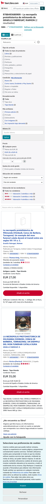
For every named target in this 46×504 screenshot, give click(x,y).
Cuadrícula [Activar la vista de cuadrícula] (16, 35)
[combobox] (26, 8)
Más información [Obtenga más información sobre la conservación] (16, 78)
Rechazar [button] (23, 492)
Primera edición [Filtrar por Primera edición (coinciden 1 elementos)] (10, 112)
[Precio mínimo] (7, 161)
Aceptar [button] (23, 485)
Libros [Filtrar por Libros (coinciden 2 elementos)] (7, 53)
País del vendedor (10, 182)
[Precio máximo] (18, 161)
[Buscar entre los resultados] (23, 207)
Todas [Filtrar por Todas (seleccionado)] (6, 99)
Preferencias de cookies (20, 472)
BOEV (22, 260)
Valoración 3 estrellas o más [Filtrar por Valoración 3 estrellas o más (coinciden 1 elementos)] (20, 196)
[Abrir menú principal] (5, 8)
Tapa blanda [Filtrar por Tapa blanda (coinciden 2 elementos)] (9, 105)
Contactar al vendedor (11, 265)
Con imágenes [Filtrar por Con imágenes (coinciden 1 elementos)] (10, 120)
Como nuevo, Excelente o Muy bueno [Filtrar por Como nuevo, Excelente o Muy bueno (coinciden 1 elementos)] (18, 83)
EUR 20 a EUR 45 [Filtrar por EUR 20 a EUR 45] (10, 152)
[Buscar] (42, 8)
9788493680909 (15, 27)
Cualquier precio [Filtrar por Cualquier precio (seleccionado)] (10, 146)
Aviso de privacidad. (10, 482)
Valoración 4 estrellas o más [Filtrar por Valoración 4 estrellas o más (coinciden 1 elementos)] (20, 199)
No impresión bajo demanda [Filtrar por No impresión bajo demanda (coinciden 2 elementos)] (15, 123)
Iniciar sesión (34, 3)
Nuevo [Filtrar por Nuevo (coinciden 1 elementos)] (7, 81)
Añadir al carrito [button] (23, 293)
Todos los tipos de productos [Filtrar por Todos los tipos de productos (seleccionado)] (14, 51)
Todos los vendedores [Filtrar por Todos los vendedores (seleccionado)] (13, 191)
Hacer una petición (9, 434)
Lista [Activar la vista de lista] (5, 35)
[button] (42, 207)
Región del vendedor (11, 177)
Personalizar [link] (23, 498)
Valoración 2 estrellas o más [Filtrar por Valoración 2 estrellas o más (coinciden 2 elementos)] (20, 194)
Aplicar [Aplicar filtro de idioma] (6, 137)
